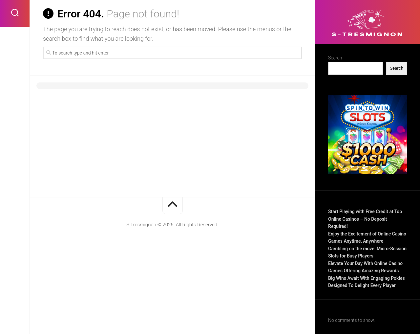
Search (335, 57)
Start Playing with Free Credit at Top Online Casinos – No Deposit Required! (365, 219)
